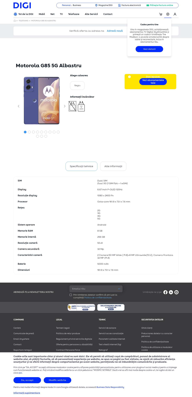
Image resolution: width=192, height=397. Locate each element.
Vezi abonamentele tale (153, 82)
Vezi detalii (149, 49)
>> (119, 288)
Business (77, 5)
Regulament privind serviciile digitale (74, 339)
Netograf (103, 350)
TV (61, 14)
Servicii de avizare (107, 328)
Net (52, 14)
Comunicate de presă (23, 333)
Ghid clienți (146, 328)
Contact (107, 14)
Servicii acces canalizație (111, 333)
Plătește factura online (161, 5)
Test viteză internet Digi (110, 344)
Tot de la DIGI (25, 14)
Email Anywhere (21, 339)
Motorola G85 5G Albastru (43, 21)
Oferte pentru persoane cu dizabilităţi (74, 344)
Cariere (17, 328)
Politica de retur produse (68, 333)
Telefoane (73, 14)
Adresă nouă (115, 31)
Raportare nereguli (22, 350)
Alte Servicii (91, 14)
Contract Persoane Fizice (68, 350)
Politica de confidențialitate (98, 297)
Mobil (42, 14)
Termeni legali (63, 328)
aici (20, 373)
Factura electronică (131, 5)
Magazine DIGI (105, 5)
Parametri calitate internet (112, 339)
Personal (66, 5)
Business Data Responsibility (110, 387)
